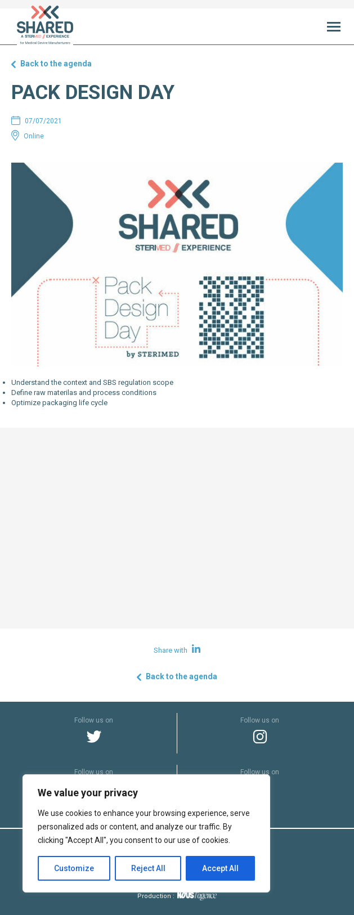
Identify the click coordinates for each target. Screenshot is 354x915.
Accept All (220, 868)
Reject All (148, 868)
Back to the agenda (56, 63)
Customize (74, 868)
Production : (177, 896)
